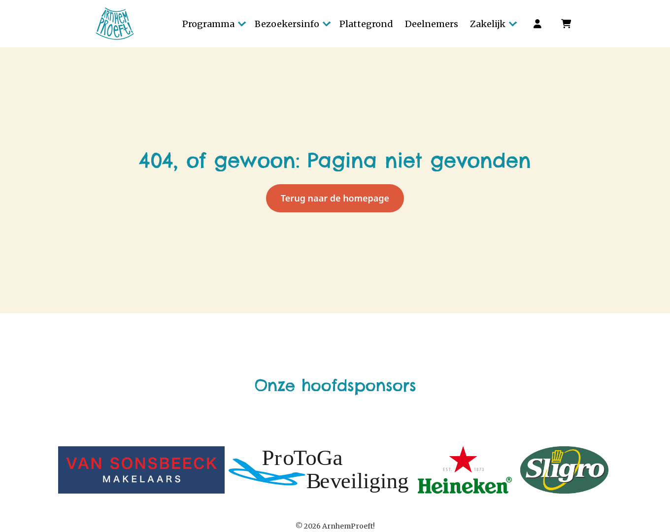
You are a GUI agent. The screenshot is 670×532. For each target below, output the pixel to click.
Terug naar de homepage (335, 198)
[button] (212, 23)
